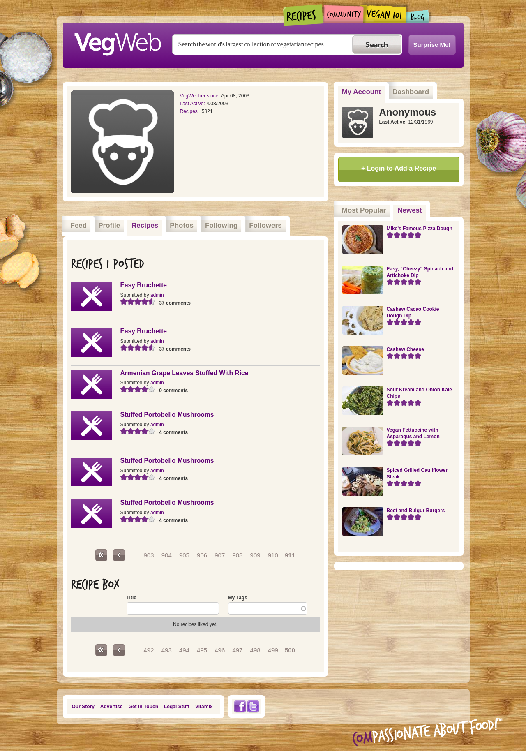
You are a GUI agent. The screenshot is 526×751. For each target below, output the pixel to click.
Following (221, 225)
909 (255, 555)
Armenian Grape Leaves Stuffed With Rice (184, 373)
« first (101, 555)
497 (237, 650)
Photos (182, 225)
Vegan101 (384, 14)
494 (184, 650)
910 (273, 555)
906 (202, 555)
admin (157, 295)
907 (220, 555)
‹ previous (119, 555)
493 (166, 650)
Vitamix (203, 706)
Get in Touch (143, 706)
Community (343, 14)
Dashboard (410, 92)
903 (149, 555)
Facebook (239, 706)
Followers (265, 225)
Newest (411, 207)
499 (273, 650)
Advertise (111, 706)
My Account (361, 92)
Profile (109, 225)
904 (166, 555)
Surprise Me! (432, 44)
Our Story (83, 706)
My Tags (237, 598)
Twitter (253, 706)
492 (149, 650)
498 (255, 650)
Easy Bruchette (143, 285)
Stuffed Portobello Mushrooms (167, 414)
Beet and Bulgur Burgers (416, 510)
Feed (79, 225)
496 (220, 650)
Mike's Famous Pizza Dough (419, 228)
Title (131, 598)
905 (184, 555)
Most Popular (364, 210)
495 (202, 650)
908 (237, 555)
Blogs (417, 16)
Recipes (303, 15)
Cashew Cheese (405, 349)
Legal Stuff (176, 706)
